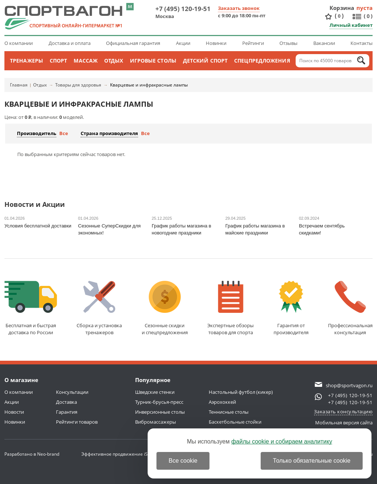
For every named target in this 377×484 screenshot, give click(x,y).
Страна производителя (109, 133)
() (339, 16)
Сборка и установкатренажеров (99, 308)
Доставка (66, 402)
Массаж (86, 60)
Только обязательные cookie (311, 460)
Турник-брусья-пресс (159, 402)
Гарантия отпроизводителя (291, 308)
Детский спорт (205, 60)
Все (63, 133)
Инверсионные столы (160, 412)
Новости (14, 412)
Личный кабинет (351, 25)
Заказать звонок (239, 8)
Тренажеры (26, 60)
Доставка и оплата (70, 43)
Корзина (342, 7)
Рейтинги (253, 43)
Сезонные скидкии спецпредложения (165, 308)
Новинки (216, 43)
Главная (19, 85)
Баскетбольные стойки (235, 421)
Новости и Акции (34, 205)
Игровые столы (153, 60)
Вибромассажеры (155, 421)
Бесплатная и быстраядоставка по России (30, 308)
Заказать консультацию (343, 411)
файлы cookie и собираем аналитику (281, 441)
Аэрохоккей (222, 402)
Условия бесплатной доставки (37, 226)
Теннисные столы (229, 412)
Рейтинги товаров (77, 421)
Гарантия (66, 412)
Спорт (58, 60)
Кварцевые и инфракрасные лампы (149, 85)
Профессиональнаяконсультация (350, 308)
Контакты (361, 43)
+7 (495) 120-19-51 (183, 8)
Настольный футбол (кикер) (241, 392)
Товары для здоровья (78, 85)
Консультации (72, 392)
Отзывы (288, 43)
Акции (183, 43)
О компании (18, 43)
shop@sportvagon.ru (349, 385)
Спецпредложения (262, 60)
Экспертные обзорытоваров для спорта (230, 308)
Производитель (36, 133)
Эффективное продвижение (118, 454)
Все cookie (183, 460)
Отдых (113, 60)
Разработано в (31, 454)
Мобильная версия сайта (344, 422)
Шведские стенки (155, 392)
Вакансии (324, 43)
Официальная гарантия (133, 43)
